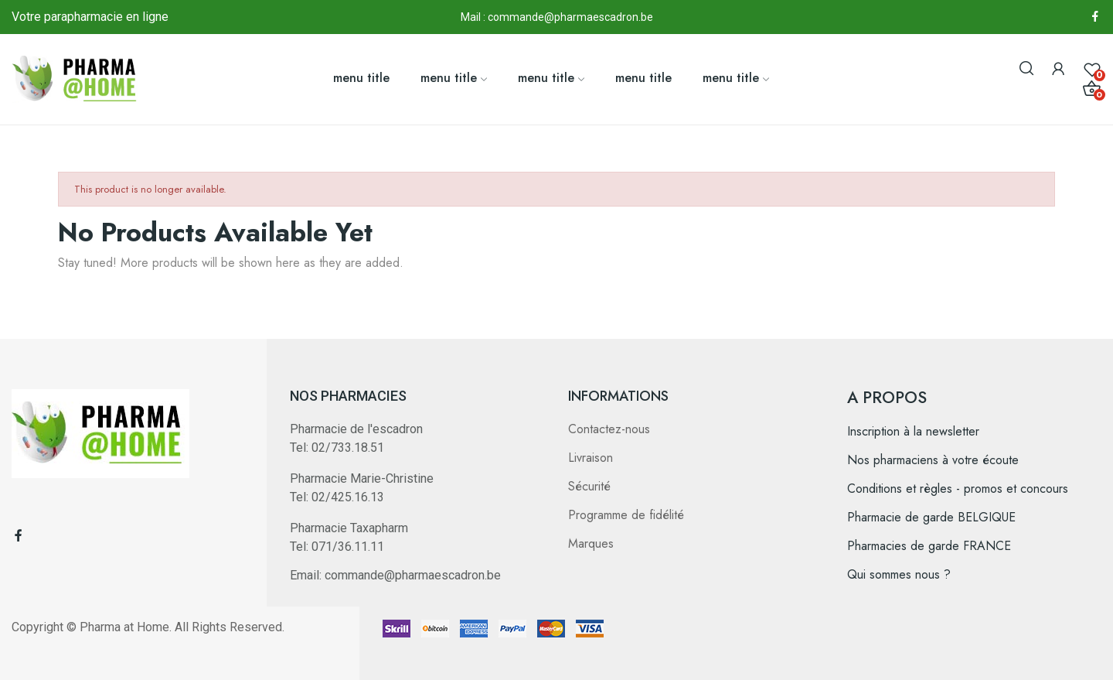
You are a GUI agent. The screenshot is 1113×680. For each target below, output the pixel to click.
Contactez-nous (609, 429)
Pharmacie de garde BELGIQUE (931, 517)
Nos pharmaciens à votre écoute (933, 460)
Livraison (590, 457)
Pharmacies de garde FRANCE (929, 546)
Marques (591, 543)
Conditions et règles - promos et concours (957, 488)
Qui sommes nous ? (899, 574)
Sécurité (589, 486)
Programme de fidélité (626, 515)
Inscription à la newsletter (913, 431)
